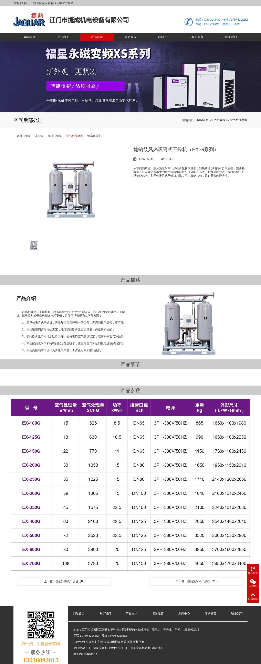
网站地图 (157, 643)
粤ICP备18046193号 (85, 649)
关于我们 (64, 32)
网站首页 (30, 32)
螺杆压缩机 (24, 131)
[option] (71, 186)
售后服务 (131, 32)
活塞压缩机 (94, 131)
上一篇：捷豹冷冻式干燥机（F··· (64, 577)
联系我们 (231, 32)
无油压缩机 (55, 131)
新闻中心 (164, 32)
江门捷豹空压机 (98, 643)
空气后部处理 (238, 115)
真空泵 (39, 131)
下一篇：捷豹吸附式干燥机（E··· (196, 577)
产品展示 (97, 32)
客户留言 (197, 32)
